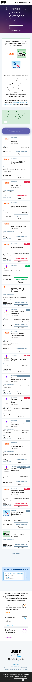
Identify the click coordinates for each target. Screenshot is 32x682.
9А (5, 122)
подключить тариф (21, 151)
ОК (23, 679)
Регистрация (16, 664)
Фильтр (16, 27)
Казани (16, 21)
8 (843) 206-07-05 (21, 2)
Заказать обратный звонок (16, 660)
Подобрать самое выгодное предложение (16, 131)
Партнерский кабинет (16, 666)
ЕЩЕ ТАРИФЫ (16, 553)
